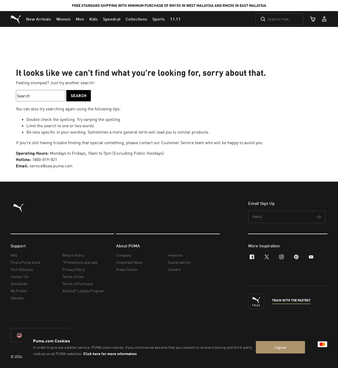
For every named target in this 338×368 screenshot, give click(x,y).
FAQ (14, 255)
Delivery (17, 298)
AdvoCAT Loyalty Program (83, 291)
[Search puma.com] (279, 19)
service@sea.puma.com (51, 165)
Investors (175, 255)
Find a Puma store (25, 262)
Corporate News (129, 262)
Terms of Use (72, 276)
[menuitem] (39, 19)
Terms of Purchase (77, 283)
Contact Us (20, 276)
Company (123, 255)
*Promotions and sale (79, 262)
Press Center (127, 269)
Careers (174, 269)
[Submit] (263, 19)
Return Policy (73, 255)
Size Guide (19, 283)
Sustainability (179, 262)
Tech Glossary (22, 269)
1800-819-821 (44, 159)
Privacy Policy (73, 269)
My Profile (19, 291)
